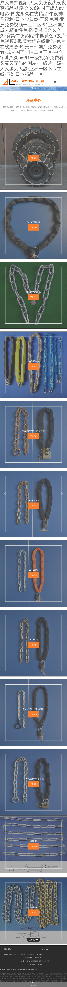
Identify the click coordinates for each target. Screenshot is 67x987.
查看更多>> (33, 940)
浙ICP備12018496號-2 (34, 969)
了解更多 (33, 211)
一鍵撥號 (33, 985)
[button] (5, 493)
